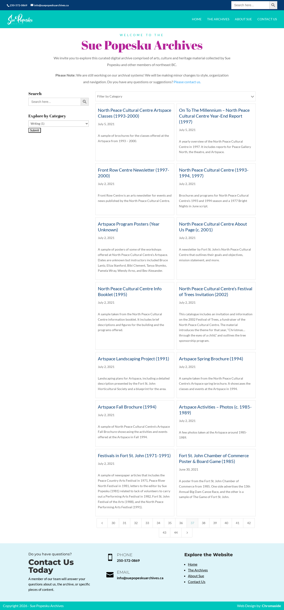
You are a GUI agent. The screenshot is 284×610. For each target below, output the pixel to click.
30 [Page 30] (113, 523)
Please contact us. (187, 82)
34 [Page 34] (158, 523)
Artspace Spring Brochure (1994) (211, 358)
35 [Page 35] (170, 523)
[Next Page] (187, 532)
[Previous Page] (102, 523)
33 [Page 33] (147, 523)
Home (197, 19)
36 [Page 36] (181, 523)
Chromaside (271, 606)
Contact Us (267, 19)
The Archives (218, 19)
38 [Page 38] (203, 523)
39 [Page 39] (215, 523)
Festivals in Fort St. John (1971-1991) (134, 455)
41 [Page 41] (237, 523)
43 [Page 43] (164, 532)
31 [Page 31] (124, 523)
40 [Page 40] (226, 523)
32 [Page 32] (136, 523)
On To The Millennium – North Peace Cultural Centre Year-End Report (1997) (214, 115)
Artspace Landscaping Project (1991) (133, 358)
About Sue (243, 19)
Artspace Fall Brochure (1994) (127, 406)
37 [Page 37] (192, 523)
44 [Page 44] (176, 532)
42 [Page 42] (249, 523)
